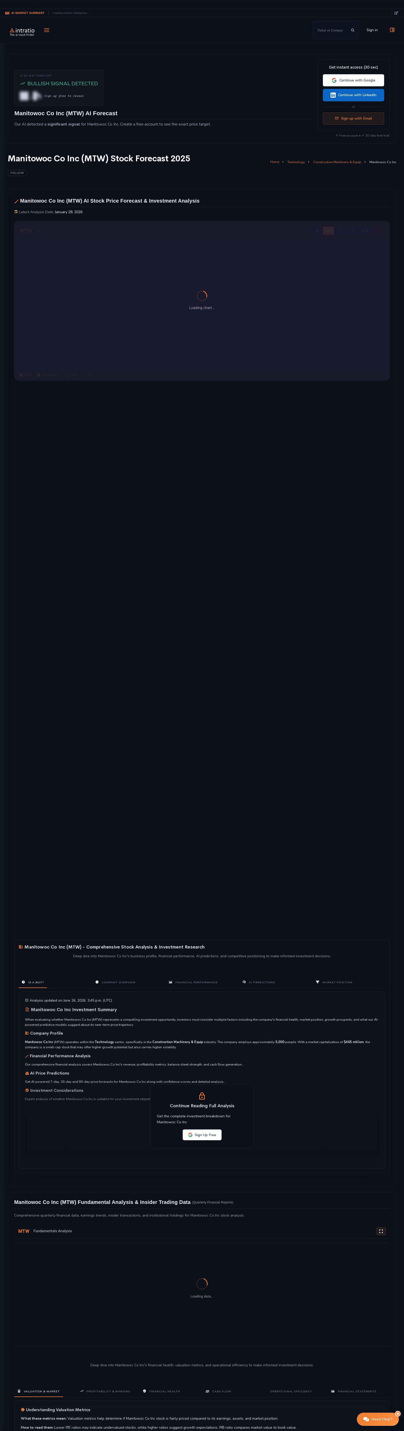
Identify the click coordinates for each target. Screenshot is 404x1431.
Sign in (372, 30)
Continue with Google (353, 80)
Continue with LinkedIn (353, 95)
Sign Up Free (202, 1134)
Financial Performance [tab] (193, 982)
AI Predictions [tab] (258, 982)
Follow (17, 173)
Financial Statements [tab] (353, 1391)
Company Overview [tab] (115, 982)
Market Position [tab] (334, 982)
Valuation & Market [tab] (38, 1391)
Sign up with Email (353, 118)
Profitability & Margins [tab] (105, 1391)
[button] (378, 1419)
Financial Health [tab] (161, 1391)
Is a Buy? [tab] (33, 982)
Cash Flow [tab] (218, 1391)
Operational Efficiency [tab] (291, 1391)
